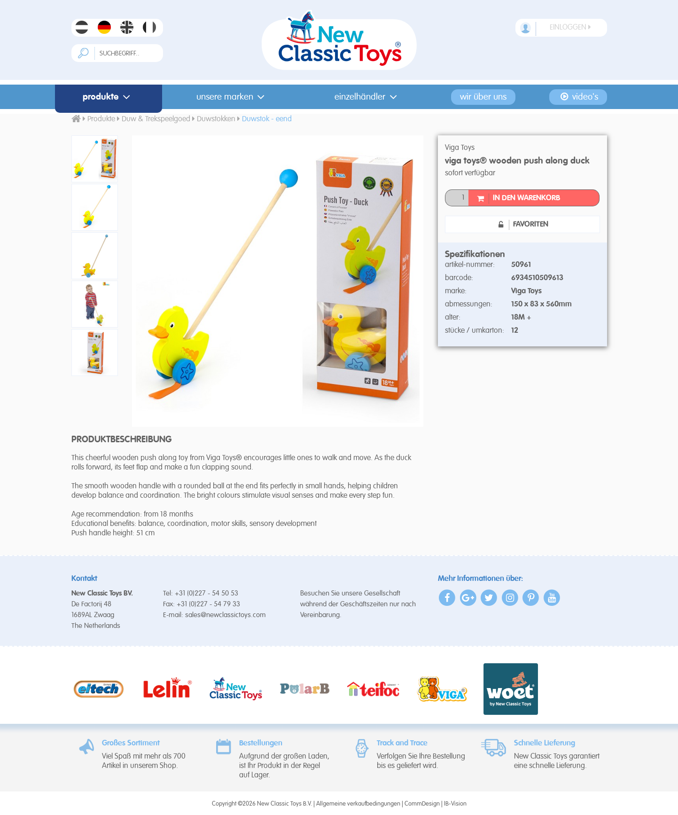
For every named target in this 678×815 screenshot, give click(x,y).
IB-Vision (455, 804)
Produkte (108, 97)
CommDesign (422, 804)
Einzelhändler (368, 97)
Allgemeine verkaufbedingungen (358, 804)
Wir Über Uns (483, 97)
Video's (579, 97)
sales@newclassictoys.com (225, 615)
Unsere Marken (232, 97)
